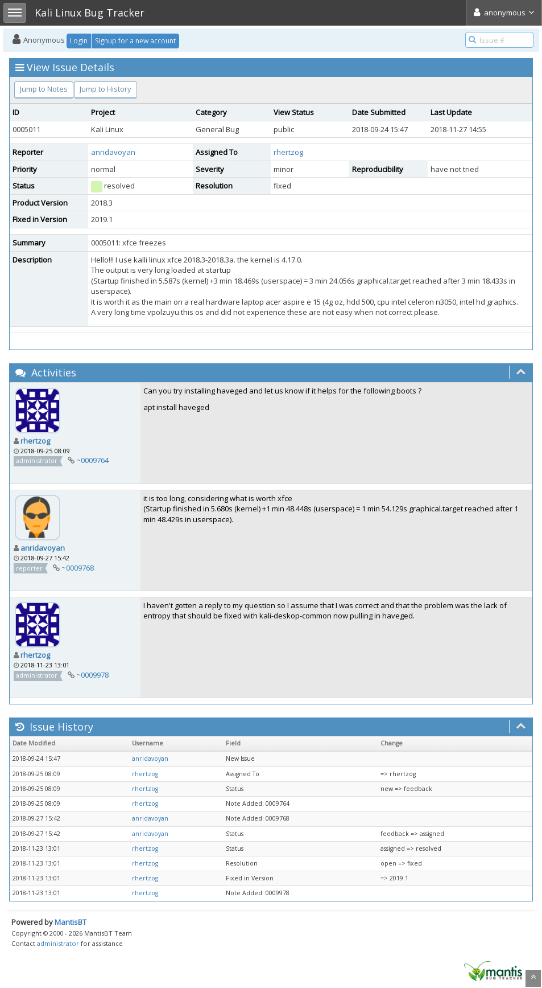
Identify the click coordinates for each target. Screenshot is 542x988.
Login (79, 41)
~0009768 (77, 568)
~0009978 (92, 675)
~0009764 (92, 460)
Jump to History (105, 89)
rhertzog (288, 152)
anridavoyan (113, 152)
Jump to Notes (44, 89)
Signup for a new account (135, 41)
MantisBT (70, 922)
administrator (58, 943)
